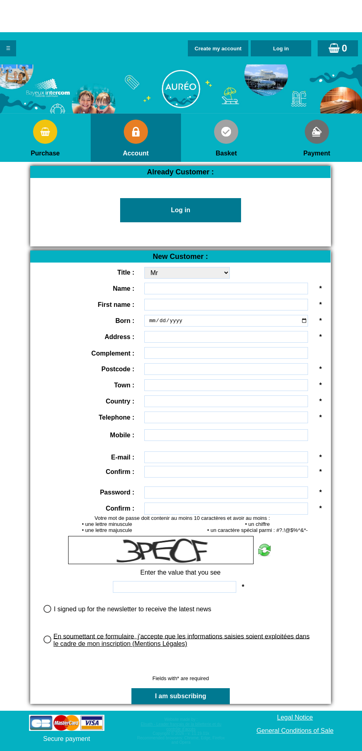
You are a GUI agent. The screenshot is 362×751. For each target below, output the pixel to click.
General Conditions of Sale (294, 730)
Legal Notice (295, 717)
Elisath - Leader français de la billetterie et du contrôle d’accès (181, 726)
